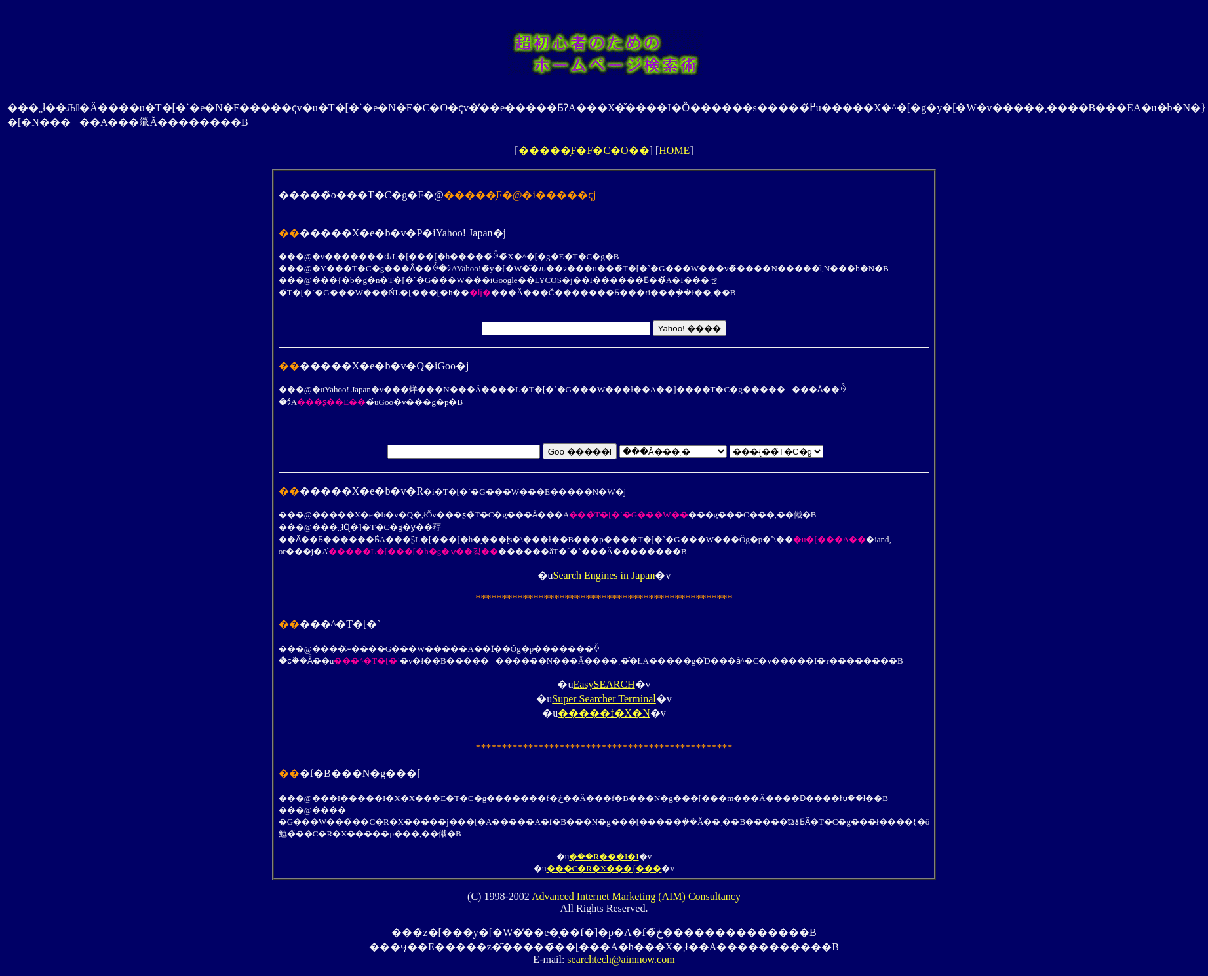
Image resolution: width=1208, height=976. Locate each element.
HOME (674, 150)
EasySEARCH (603, 684)
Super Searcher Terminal (604, 698)
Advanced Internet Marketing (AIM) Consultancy (636, 896)
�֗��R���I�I (603, 856)
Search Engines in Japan (604, 575)
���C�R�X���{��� (604, 868)
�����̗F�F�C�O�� (584, 150)
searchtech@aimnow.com (620, 959)
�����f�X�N (604, 713)
